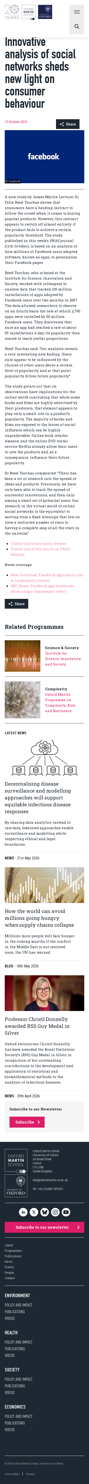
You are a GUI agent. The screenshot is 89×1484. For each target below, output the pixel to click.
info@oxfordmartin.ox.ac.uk (50, 1180)
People (9, 1272)
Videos (10, 1318)
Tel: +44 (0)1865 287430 (48, 1189)
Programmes (13, 1250)
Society (12, 1370)
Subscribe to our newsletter (48, 1227)
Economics (15, 1407)
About (9, 1245)
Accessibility (12, 1474)
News (9, 1261)
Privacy (30, 1474)
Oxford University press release (38, 543)
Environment (17, 1295)
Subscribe (27, 1121)
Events (9, 1267)
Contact (10, 1278)
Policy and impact (19, 1305)
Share (68, 124)
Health (11, 1333)
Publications (13, 1256)
